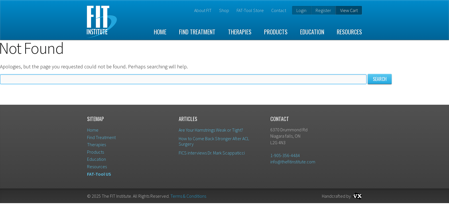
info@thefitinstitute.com (292, 162)
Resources (349, 31)
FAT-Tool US (99, 174)
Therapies (239, 31)
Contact (278, 10)
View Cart (349, 10)
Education (312, 31)
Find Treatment (197, 31)
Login (301, 10)
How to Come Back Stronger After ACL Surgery (214, 141)
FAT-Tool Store (250, 10)
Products (275, 31)
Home (160, 31)
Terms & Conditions (188, 196)
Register (323, 10)
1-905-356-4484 (285, 155)
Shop (224, 10)
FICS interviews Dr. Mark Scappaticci (212, 153)
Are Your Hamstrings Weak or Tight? (211, 130)
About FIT (203, 10)
